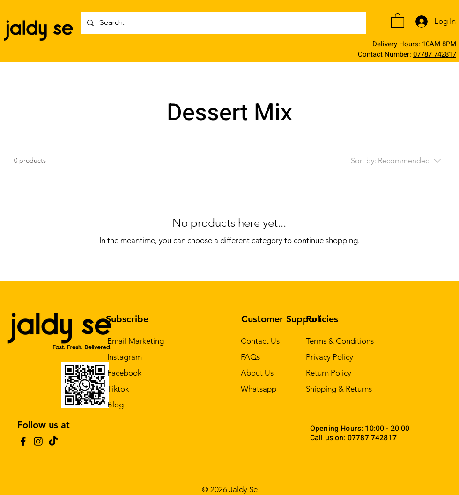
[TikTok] (53, 441)
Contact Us (260, 341)
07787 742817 (434, 54)
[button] (397, 20)
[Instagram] (38, 441)
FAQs (250, 357)
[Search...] (222, 23)
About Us (257, 372)
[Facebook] (23, 441)
